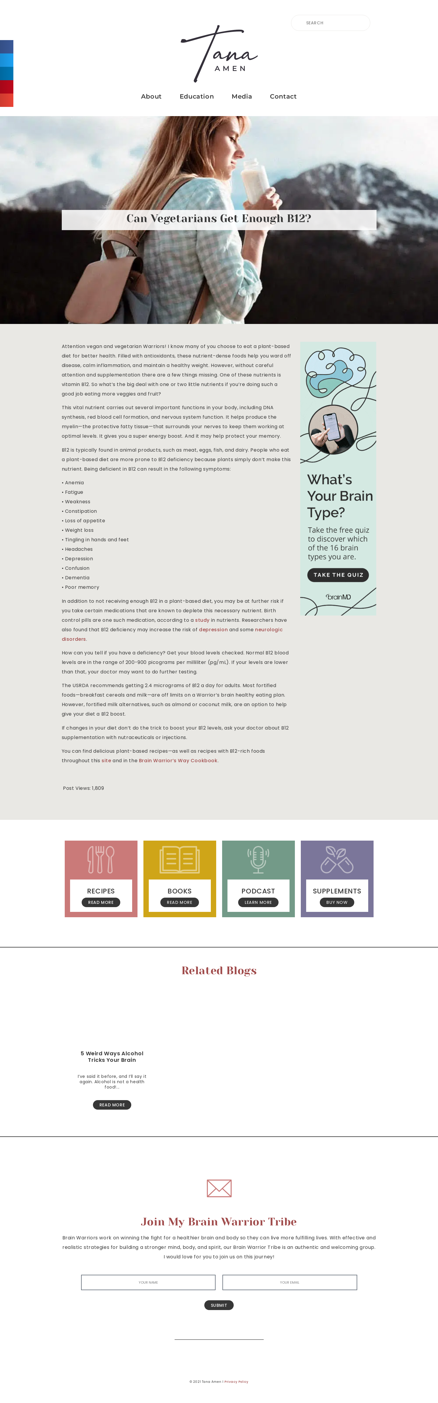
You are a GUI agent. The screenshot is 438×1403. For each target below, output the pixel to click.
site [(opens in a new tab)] (106, 760)
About (151, 96)
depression (213, 629)
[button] (6, 46)
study (202, 620)
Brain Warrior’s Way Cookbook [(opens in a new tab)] (178, 760)
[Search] (255, 1330)
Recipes (101, 891)
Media (242, 96)
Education (197, 96)
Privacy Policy (236, 1382)
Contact (283, 96)
